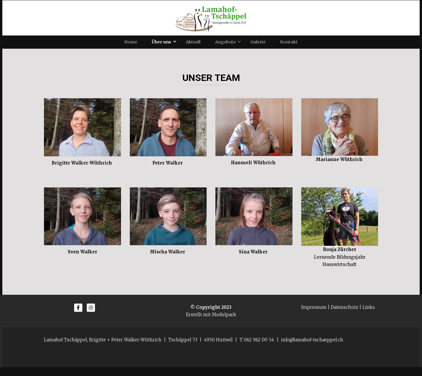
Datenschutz (344, 316)
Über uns (161, 46)
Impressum (313, 316)
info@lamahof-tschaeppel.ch (312, 348)
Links (369, 316)
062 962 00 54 (259, 348)
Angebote (225, 46)
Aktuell (193, 46)
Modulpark (224, 323)
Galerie (258, 46)
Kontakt (289, 46)
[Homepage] (211, 17)
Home (130, 46)
